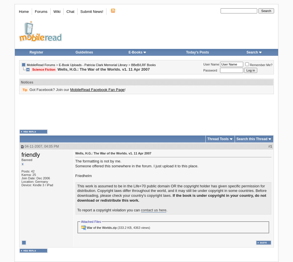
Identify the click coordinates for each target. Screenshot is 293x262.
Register (36, 52)
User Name (211, 64)
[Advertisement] (146, 112)
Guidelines (84, 52)
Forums (41, 11)
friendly (30, 155)
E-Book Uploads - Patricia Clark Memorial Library (93, 65)
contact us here (154, 210)
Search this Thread (252, 139)
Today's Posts (197, 52)
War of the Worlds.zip (102, 227)
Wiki (57, 11)
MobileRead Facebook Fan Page (97, 90)
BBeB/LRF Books (143, 65)
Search (254, 52)
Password (210, 70)
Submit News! (91, 11)
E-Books (137, 52)
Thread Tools (218, 139)
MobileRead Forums (41, 65)
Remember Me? (258, 65)
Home (24, 11)
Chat (70, 11)
